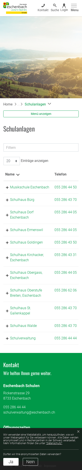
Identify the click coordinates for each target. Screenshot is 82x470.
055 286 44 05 (65, 212)
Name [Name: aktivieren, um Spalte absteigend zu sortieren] (10, 174)
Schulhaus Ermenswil (26, 230)
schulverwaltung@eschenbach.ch (29, 412)
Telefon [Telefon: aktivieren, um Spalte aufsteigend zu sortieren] (60, 174)
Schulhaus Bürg (22, 200)
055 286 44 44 (65, 338)
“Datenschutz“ (54, 443)
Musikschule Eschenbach (29, 187)
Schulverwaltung (23, 338)
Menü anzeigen (41, 114)
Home (7, 104)
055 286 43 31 (65, 255)
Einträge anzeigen (25, 161)
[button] (38, 104)
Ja (11, 461)
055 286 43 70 (65, 200)
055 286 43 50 (65, 242)
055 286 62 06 (65, 290)
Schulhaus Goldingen (26, 242)
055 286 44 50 (65, 187)
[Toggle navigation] (74, 8)
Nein (30, 461)
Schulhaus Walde (23, 326)
